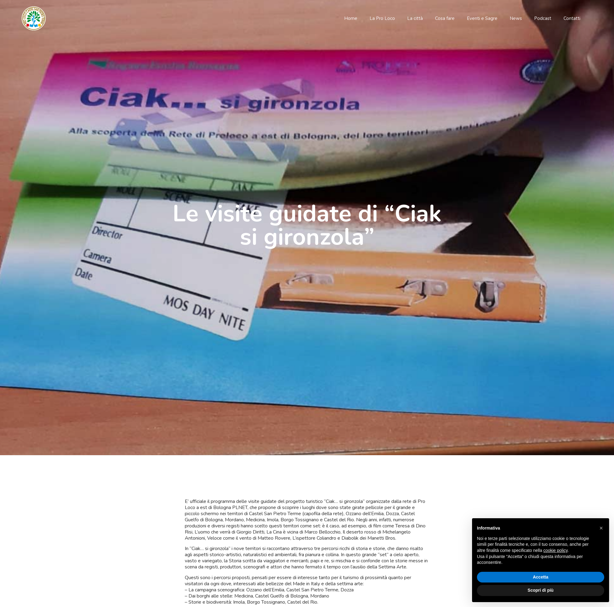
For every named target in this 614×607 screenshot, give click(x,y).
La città (415, 18)
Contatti (572, 18)
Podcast (542, 18)
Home (350, 18)
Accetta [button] (541, 577)
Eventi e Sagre (482, 18)
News (516, 18)
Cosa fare (445, 18)
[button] (601, 528)
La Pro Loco (382, 18)
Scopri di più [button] (541, 590)
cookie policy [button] (555, 550)
